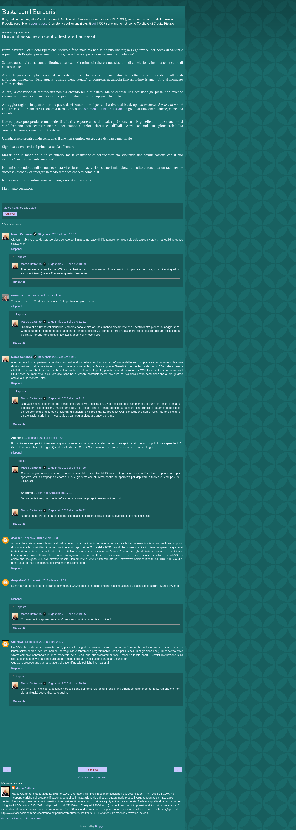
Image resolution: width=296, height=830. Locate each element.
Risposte (20, 256)
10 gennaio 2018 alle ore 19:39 (40, 538)
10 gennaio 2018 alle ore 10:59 (66, 264)
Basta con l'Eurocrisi (29, 11)
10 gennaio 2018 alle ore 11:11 (66, 321)
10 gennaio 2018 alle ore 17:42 (53, 492)
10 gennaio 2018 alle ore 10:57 (57, 234)
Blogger (100, 826)
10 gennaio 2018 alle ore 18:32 (66, 510)
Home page (92, 769)
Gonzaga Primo (21, 295)
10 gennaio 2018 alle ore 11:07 (52, 295)
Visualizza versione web (92, 777)
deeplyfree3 (19, 580)
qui (93, 23)
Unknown (17, 641)
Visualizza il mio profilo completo (21, 818)
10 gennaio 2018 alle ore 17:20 (43, 437)
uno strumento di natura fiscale (100, 109)
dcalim (15, 538)
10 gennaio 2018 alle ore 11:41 (57, 356)
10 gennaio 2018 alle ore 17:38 (66, 467)
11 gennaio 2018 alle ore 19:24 (47, 580)
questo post (39, 23)
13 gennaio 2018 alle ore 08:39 (44, 641)
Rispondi (16, 249)
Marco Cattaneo (21, 234)
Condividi (10, 214)
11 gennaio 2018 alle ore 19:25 (66, 614)
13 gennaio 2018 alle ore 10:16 (66, 683)
